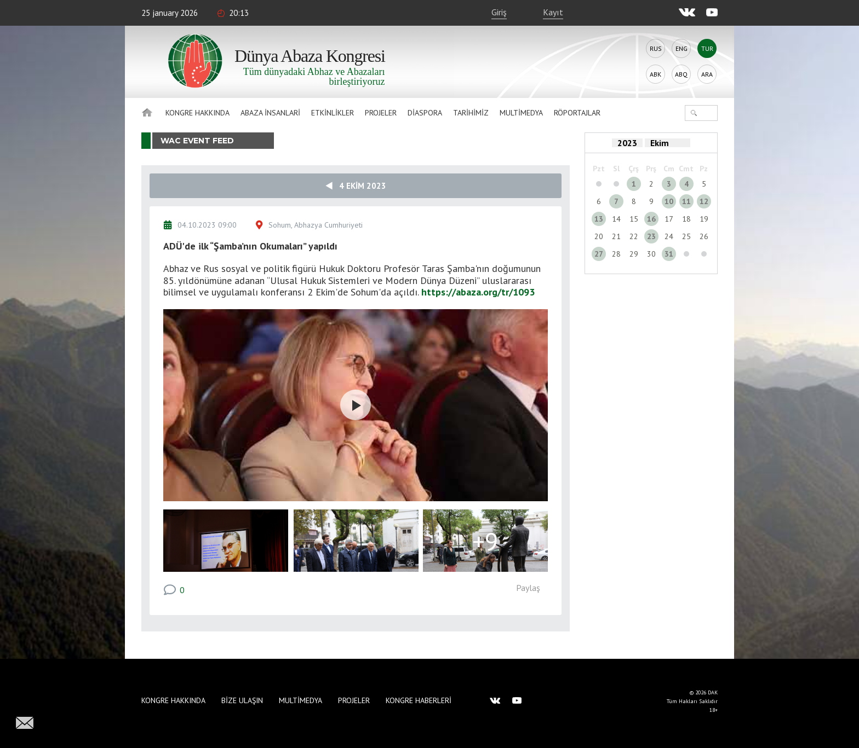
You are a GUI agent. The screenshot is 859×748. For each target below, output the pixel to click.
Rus (656, 48)
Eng (681, 48)
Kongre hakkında (197, 113)
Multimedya (521, 113)
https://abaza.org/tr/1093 (478, 292)
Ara (707, 74)
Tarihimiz (471, 113)
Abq (681, 74)
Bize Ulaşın (242, 700)
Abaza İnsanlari (270, 113)
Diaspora (425, 113)
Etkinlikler (332, 113)
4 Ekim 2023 (355, 186)
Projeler (381, 113)
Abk (655, 74)
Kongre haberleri (418, 700)
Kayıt (553, 12)
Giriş (499, 12)
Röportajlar (577, 113)
